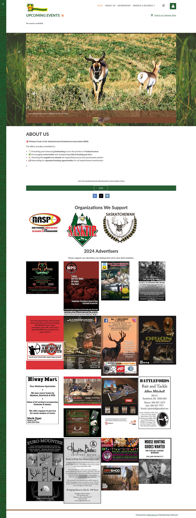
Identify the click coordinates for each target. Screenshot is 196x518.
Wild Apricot (152, 515)
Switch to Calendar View (165, 15)
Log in (173, 6)
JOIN (101, 188)
